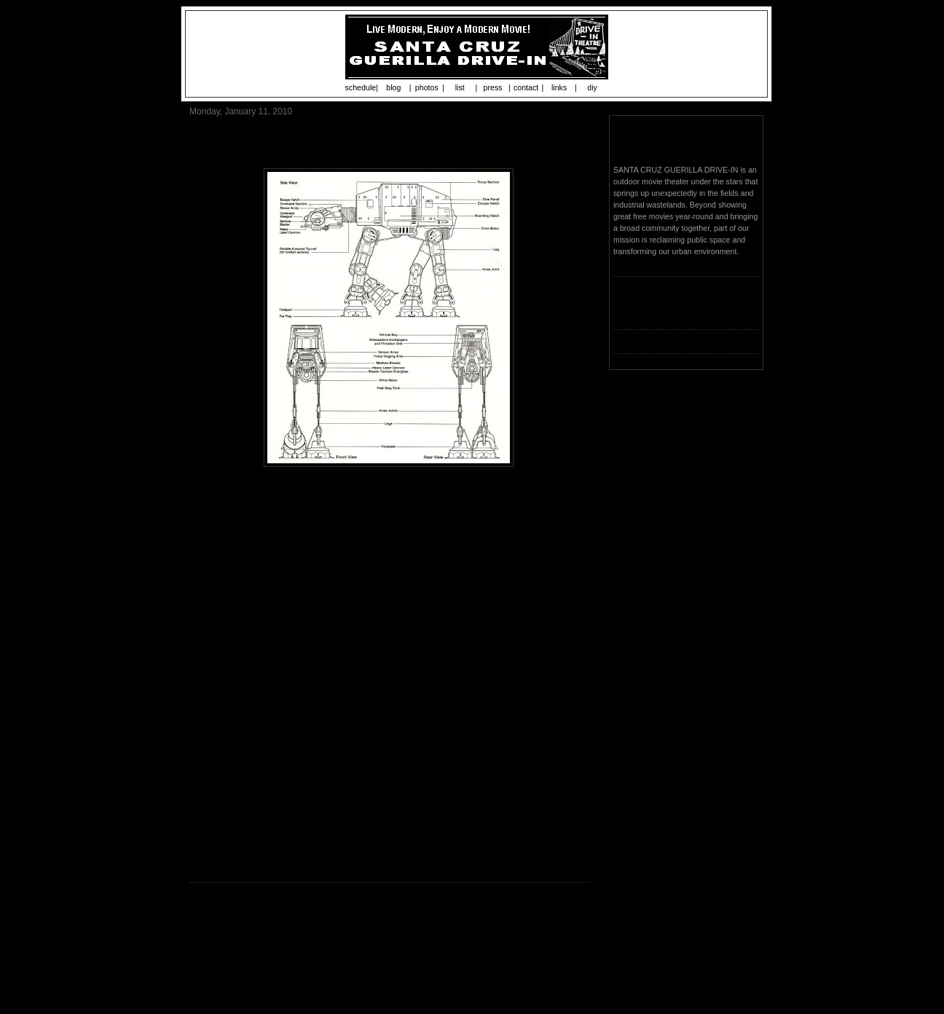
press (493, 87)
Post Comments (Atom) (293, 974)
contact (526, 87)
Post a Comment (223, 929)
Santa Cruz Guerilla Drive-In (685, 141)
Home (391, 949)
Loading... (630, 311)
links (559, 87)
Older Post (568, 949)
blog (393, 87)
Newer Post (213, 949)
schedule (361, 87)
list (460, 87)
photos (426, 87)
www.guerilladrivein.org (390, 858)
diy (592, 87)
